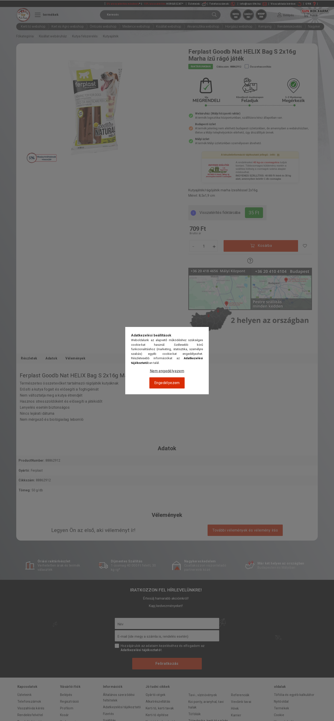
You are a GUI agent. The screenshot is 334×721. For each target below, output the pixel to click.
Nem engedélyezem (167, 371)
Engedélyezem (167, 383)
